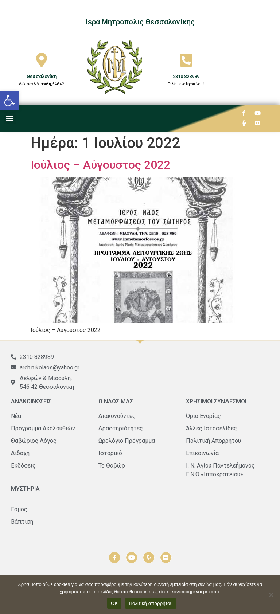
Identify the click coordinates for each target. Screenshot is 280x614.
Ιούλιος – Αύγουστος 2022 (100, 165)
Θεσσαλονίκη (42, 76)
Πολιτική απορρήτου (150, 603)
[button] (9, 100)
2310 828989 (186, 76)
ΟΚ (114, 603)
